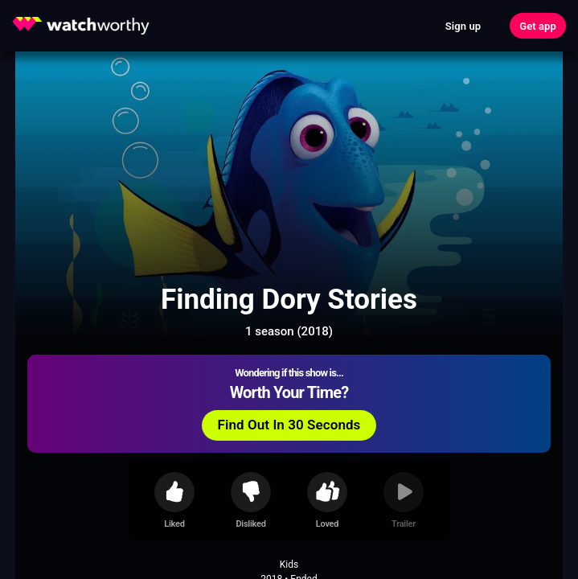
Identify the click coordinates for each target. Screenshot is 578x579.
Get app (537, 26)
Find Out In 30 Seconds (289, 425)
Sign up (463, 26)
